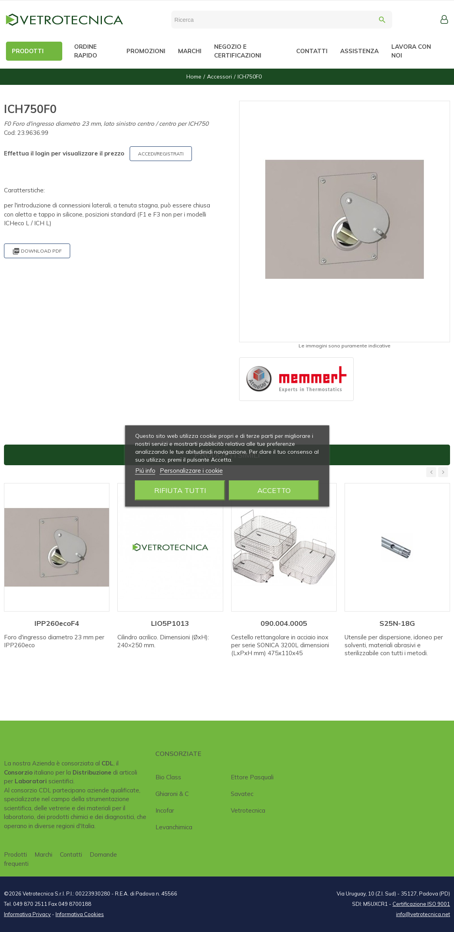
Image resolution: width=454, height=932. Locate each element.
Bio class (168, 777)
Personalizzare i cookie (191, 470)
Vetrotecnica (248, 810)
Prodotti (15, 854)
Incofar (164, 810)
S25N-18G (397, 623)
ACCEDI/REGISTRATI (161, 154)
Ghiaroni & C (172, 794)
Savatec (242, 794)
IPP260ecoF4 (56, 623)
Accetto (274, 490)
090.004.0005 (284, 623)
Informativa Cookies (80, 914)
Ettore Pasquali (252, 777)
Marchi (43, 854)
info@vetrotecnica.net (423, 914)
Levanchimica (173, 827)
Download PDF (37, 251)
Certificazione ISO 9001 (421, 904)
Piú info (145, 470)
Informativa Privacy (27, 914)
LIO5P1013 (170, 623)
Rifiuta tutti (180, 490)
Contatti (71, 854)
